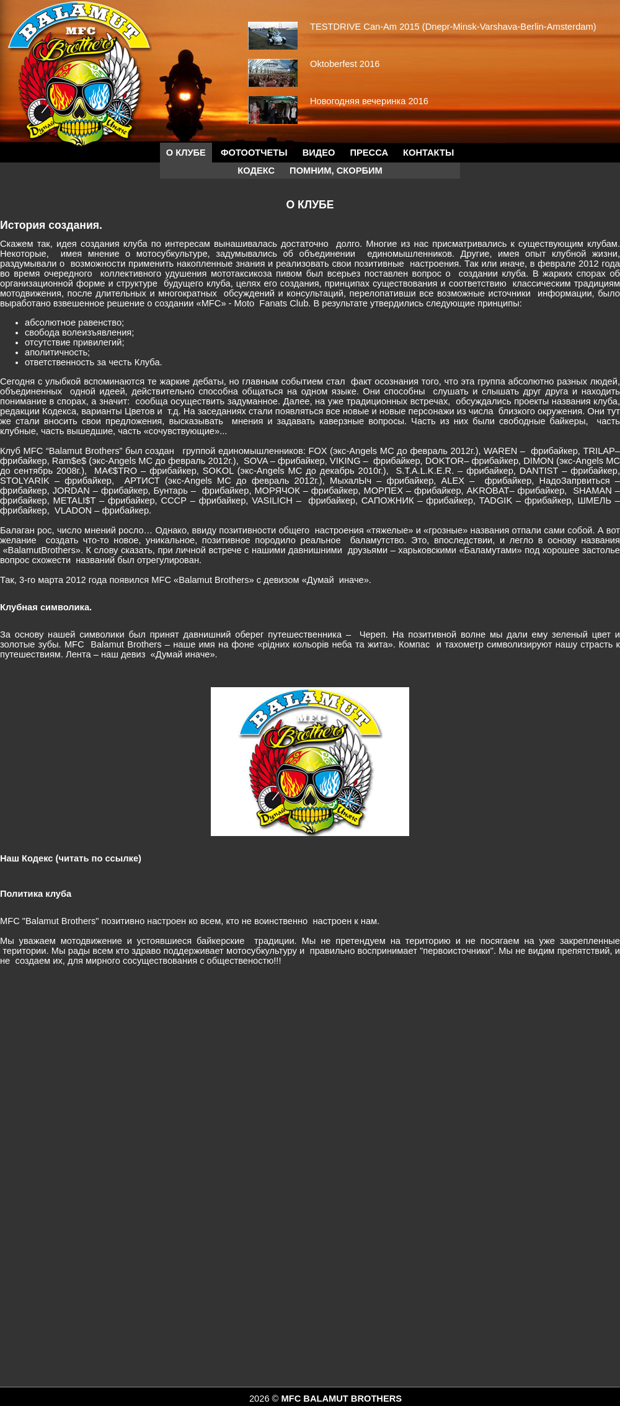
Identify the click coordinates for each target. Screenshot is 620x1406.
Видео (319, 153)
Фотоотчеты (254, 153)
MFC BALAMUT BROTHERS (341, 1399)
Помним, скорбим (336, 171)
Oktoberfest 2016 (344, 64)
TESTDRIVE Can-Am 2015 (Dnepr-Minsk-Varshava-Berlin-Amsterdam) (453, 27)
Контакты (428, 153)
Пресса (369, 153)
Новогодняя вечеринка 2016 (369, 101)
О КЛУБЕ (186, 153)
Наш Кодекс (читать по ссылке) (70, 858)
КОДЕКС (256, 171)
